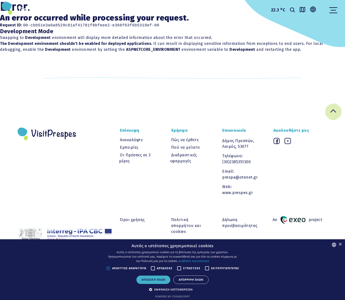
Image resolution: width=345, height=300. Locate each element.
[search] (292, 10)
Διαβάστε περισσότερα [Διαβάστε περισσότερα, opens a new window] (194, 261)
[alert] (172, 269)
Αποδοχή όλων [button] (153, 280)
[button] (172, 289)
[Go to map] (302, 10)
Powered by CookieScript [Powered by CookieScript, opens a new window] (172, 296)
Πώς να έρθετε (185, 139)
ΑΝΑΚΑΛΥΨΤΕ (99, 9)
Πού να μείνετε (185, 147)
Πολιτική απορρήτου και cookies (186, 225)
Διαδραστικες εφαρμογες (218, 9)
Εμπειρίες (129, 147)
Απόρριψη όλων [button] (191, 280)
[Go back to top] (333, 113)
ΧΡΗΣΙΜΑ (169, 9)
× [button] (340, 244)
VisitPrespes (38, 10)
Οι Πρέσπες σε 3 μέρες (135, 158)
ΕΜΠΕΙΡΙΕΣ (136, 9)
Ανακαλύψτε (131, 139)
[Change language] (313, 9)
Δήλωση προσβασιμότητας (239, 222)
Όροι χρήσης (132, 219)
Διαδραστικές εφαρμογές (183, 158)
